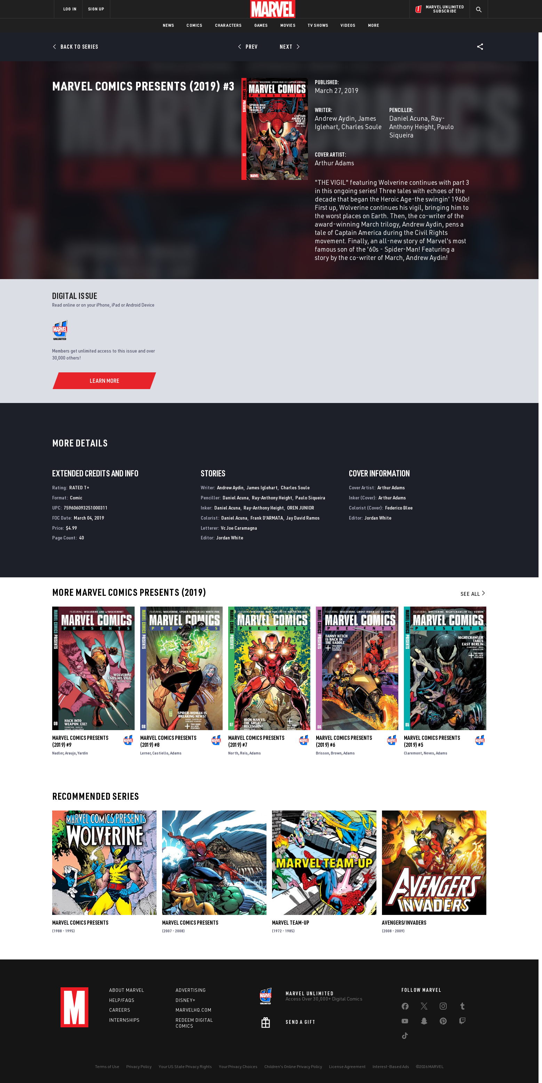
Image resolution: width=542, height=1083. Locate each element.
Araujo (70, 756)
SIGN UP (96, 8)
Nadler (57, 756)
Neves (429, 756)
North (233, 756)
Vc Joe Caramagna (239, 531)
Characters (228, 25)
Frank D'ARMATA (266, 521)
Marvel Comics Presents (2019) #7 (256, 745)
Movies (287, 25)
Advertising (191, 990)
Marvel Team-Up (290, 926)
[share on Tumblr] (462, 1007)
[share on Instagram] (443, 1007)
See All (473, 597)
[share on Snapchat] (424, 1022)
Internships (124, 1020)
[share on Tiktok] (404, 1037)
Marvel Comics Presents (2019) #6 (344, 745)
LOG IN (70, 8)
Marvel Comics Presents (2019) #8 (168, 745)
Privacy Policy (139, 1066)
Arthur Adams (202, 185)
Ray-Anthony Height (394, 149)
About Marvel (126, 990)
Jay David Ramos (303, 521)
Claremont (413, 756)
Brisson (322, 756)
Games (261, 25)
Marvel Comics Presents (80, 926)
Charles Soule (291, 149)
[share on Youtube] (404, 1022)
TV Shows (318, 25)
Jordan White (229, 541)
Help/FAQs (122, 1000)
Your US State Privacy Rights (185, 1066)
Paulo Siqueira (310, 501)
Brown (336, 756)
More (374, 25)
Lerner (145, 756)
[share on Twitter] (424, 1007)
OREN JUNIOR (300, 511)
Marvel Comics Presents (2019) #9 (80, 745)
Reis (244, 756)
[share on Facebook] (405, 1007)
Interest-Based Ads (391, 1066)
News (168, 25)
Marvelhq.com (194, 1010)
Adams (176, 756)
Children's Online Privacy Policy (293, 1066)
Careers (119, 1010)
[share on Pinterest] (443, 1022)
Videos (348, 25)
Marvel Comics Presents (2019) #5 (432, 745)
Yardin (83, 756)
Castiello (160, 756)
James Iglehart (246, 149)
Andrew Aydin (202, 149)
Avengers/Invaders (404, 926)
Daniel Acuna (342, 149)
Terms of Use (107, 1066)
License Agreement (347, 1066)
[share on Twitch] (462, 1022)
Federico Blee (399, 511)
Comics (194, 25)
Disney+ (186, 1000)
